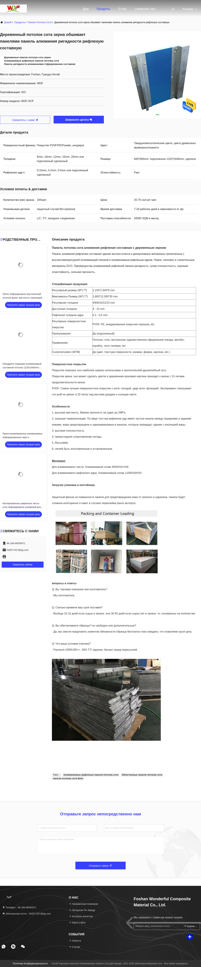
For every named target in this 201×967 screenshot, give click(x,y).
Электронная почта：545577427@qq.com (26, 913)
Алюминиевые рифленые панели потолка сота (90, 774)
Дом (86, 9)
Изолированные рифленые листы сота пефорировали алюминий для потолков (22, 507)
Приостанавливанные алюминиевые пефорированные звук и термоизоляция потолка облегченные (23, 437)
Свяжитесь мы (145, 9)
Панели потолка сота (39, 22)
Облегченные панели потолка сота (142, 774)
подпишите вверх (190, 926)
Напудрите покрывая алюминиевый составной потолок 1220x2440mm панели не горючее (22, 367)
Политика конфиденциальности (30, 963)
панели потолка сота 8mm (68, 778)
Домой (7, 22)
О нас (122, 9)
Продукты (103, 9)
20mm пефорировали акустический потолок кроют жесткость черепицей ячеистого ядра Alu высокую (22, 298)
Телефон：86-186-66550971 (19, 907)
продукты (19, 22)
